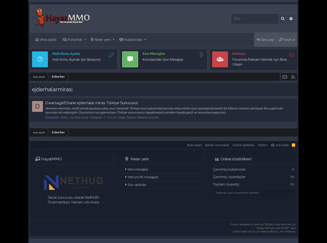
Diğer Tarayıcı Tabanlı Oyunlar (138, 117)
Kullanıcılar (133, 40)
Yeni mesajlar (137, 169)
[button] (85, 40)
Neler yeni (102, 40)
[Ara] (255, 19)
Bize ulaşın (194, 145)
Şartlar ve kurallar (217, 145)
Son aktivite (137, 185)
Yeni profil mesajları (142, 177)
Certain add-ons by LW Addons (264, 231)
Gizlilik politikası (243, 145)
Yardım (263, 145)
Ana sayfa (48, 40)
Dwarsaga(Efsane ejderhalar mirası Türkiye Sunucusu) (91, 103)
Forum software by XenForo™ (263, 224)
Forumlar (75, 40)
